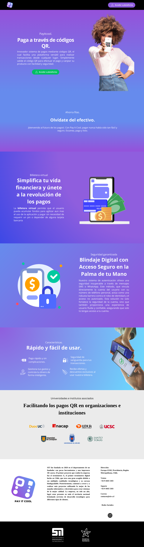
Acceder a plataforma (124, 5)
